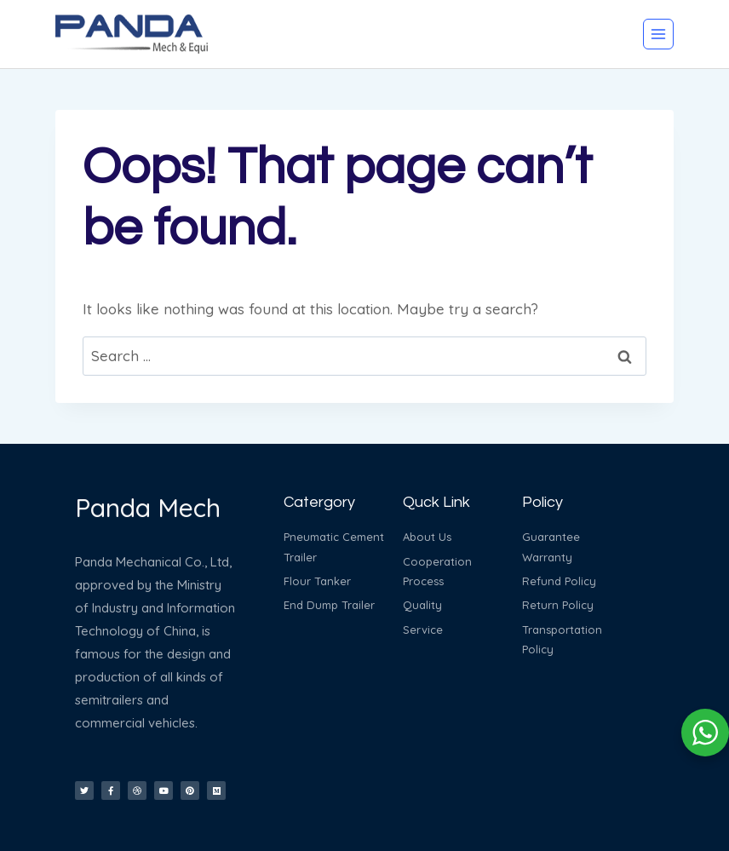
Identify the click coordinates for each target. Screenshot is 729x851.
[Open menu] (658, 34)
